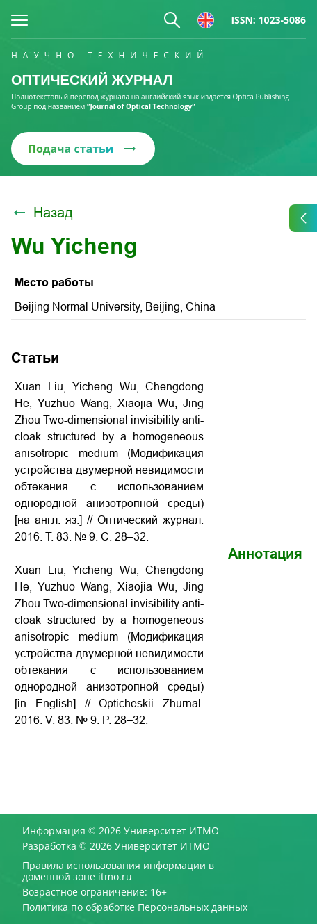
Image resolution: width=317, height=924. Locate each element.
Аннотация (265, 553)
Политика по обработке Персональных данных (134, 907)
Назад (42, 212)
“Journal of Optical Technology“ (141, 106)
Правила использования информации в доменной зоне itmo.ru (118, 871)
